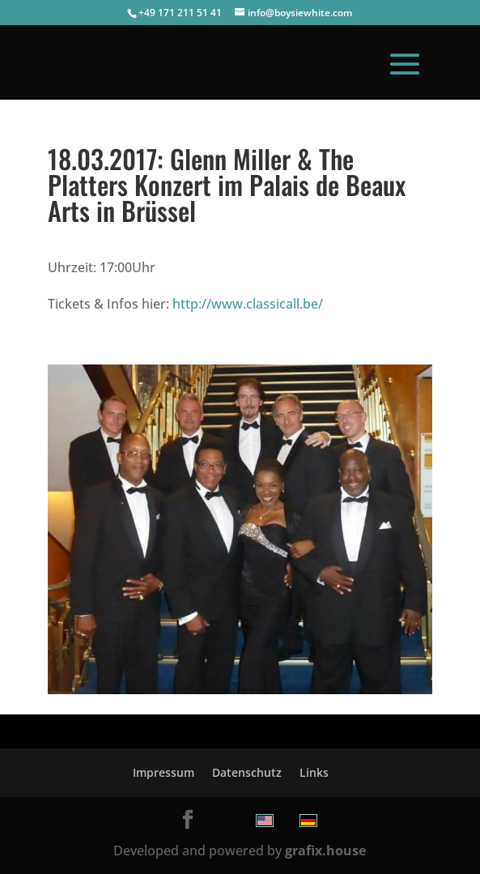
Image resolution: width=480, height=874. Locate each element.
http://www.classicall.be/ (247, 304)
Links (314, 772)
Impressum (163, 772)
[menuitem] (265, 820)
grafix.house (325, 850)
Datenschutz (247, 772)
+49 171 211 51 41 (180, 12)
